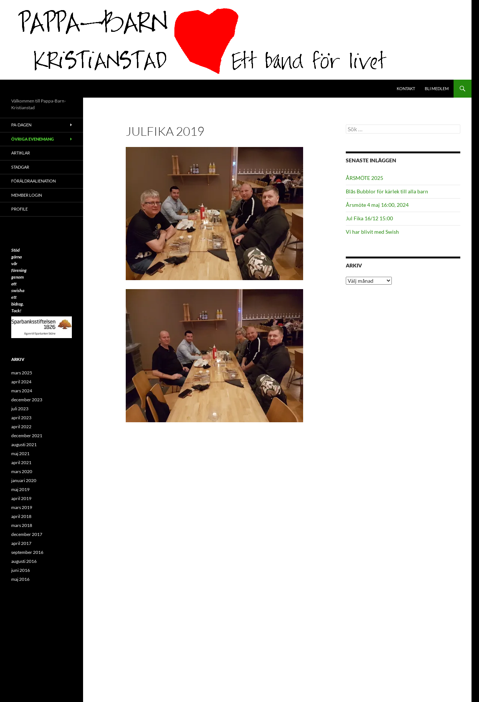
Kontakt (406, 88)
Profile (19, 208)
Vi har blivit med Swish (372, 232)
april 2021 (21, 462)
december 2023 (26, 399)
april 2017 (21, 543)
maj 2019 (20, 489)
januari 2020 (23, 480)
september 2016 (27, 552)
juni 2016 (20, 570)
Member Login (26, 195)
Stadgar (20, 167)
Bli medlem (437, 88)
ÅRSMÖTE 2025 (364, 178)
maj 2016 (20, 579)
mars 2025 (21, 372)
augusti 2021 (24, 444)
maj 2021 (20, 453)
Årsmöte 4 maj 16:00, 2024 (377, 205)
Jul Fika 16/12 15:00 (369, 218)
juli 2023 (19, 408)
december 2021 (26, 435)
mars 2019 (21, 507)
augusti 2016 (24, 561)
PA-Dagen (21, 124)
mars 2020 (21, 471)
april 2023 (21, 417)
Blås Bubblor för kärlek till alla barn (387, 191)
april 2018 (21, 516)
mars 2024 (21, 390)
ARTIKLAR (20, 152)
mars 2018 (21, 525)
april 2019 (21, 498)
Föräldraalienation (33, 180)
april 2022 (21, 426)
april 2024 (21, 381)
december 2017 (26, 534)
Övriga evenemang (32, 139)
